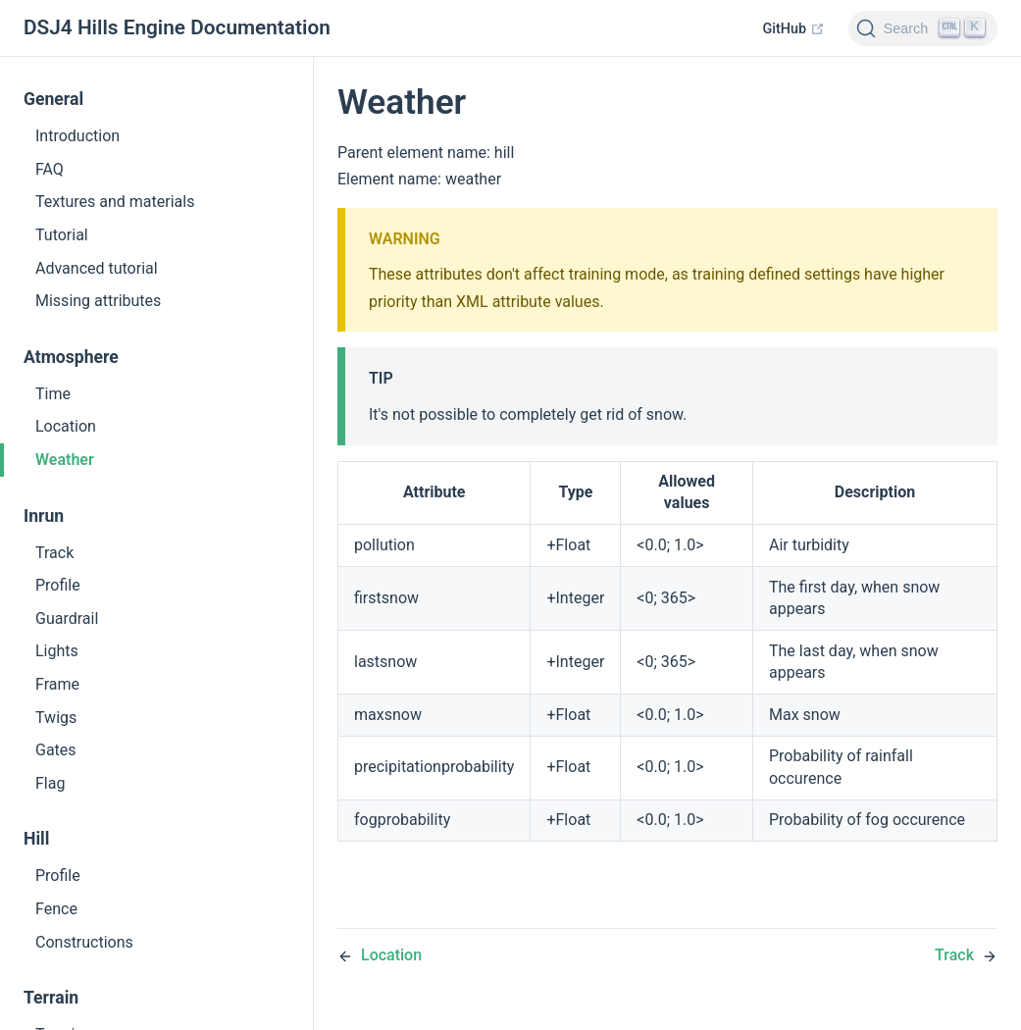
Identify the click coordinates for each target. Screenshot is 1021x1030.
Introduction (77, 136)
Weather (64, 459)
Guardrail (66, 618)
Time (53, 394)
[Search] (922, 28)
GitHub (794, 29)
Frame (57, 684)
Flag (50, 783)
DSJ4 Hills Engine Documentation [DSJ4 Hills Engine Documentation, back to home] (177, 27)
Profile (57, 585)
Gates (56, 750)
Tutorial (61, 235)
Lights (56, 651)
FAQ (49, 169)
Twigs (56, 717)
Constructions (84, 942)
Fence (56, 909)
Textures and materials (114, 201)
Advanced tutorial (96, 268)
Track (54, 552)
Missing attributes (98, 300)
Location (65, 426)
